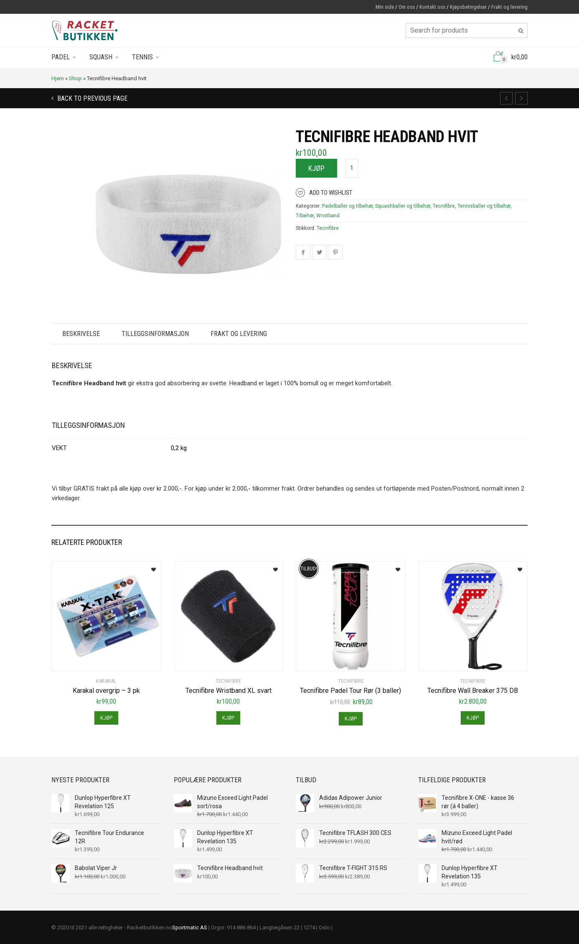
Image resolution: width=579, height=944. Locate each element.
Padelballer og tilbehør (347, 206)
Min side (385, 7)
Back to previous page (91, 98)
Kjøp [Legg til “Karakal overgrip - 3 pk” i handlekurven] (106, 718)
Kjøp (316, 168)
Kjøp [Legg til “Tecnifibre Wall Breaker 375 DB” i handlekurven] (473, 718)
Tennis (142, 57)
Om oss (407, 7)
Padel (60, 57)
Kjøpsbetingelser (468, 7)
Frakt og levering (509, 7)
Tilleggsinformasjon (155, 334)
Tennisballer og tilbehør (483, 206)
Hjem (57, 78)
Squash (100, 57)
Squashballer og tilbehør (402, 206)
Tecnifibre (444, 206)
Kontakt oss (432, 7)
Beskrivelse (81, 334)
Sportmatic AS (189, 927)
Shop (75, 78)
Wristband (328, 216)
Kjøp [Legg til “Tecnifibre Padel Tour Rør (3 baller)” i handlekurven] (351, 718)
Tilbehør (305, 216)
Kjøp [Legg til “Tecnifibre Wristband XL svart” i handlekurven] (228, 718)
